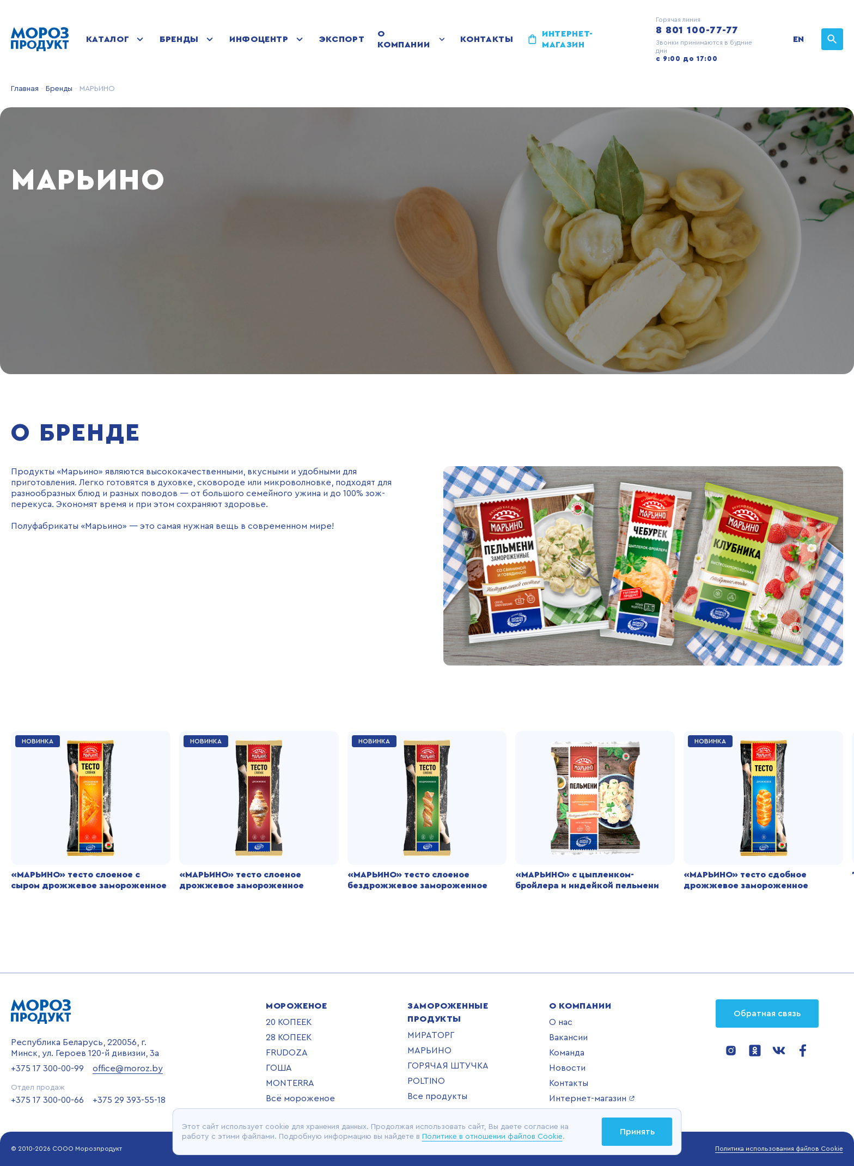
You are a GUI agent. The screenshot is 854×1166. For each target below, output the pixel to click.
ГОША (279, 1068)
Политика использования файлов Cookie (779, 1148)
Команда (566, 1052)
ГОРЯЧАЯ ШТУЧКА (448, 1065)
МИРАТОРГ (430, 1035)
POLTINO (426, 1081)
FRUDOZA (287, 1052)
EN (798, 39)
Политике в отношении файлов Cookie (492, 1136)
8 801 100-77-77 (697, 30)
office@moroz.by (128, 1068)
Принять (637, 1131)
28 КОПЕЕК (289, 1037)
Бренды (179, 39)
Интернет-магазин (567, 39)
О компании (403, 39)
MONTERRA (290, 1083)
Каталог (107, 39)
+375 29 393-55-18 (129, 1100)
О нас (560, 1022)
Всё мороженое (300, 1098)
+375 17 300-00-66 (47, 1100)
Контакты (486, 39)
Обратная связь (767, 1013)
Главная (25, 89)
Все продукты (437, 1096)
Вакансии (568, 1037)
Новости (567, 1068)
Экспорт (341, 39)
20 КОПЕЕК (289, 1022)
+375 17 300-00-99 (47, 1068)
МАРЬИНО (429, 1050)
